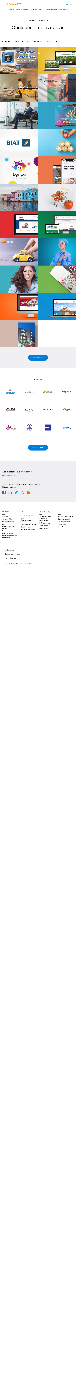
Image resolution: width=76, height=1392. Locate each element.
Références (34, 9)
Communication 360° (65, 519)
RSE (3, 524)
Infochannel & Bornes (28, 529)
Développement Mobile (28, 524)
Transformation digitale (65, 516)
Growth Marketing (64, 521)
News (60, 9)
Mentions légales (7, 533)
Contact (65, 9)
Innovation (5, 531)
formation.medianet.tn (13, 554)
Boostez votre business (22, 9)
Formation (61, 527)
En (71, 4)
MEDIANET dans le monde (8, 527)
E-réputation (62, 524)
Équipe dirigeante (8, 521)
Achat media (43, 525)
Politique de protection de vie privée (9, 536)
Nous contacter (8, 476)
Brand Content (44, 528)
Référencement (44, 523)
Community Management (43, 519)
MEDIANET (11, 9)
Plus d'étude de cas (38, 357)
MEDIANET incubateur (51, 9)
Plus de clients (38, 447)
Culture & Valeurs (7, 519)
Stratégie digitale (45, 516)
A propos (5, 516)
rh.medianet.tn (10, 558)
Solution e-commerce (28, 527)
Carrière (41, 9)
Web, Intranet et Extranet (26, 521)
